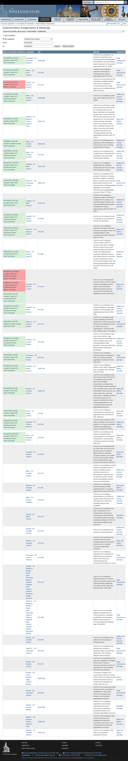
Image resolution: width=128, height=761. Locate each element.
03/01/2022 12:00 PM (11, 271)
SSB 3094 (41, 707)
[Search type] (88, 2)
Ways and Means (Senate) (120, 121)
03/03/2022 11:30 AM (11, 283)
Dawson (29, 85)
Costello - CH (30, 164)
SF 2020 (41, 531)
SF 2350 (41, 232)
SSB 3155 (41, 368)
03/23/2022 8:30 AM (10, 388)
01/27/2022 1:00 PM (11, 82)
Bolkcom (29, 119)
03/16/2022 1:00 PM (11, 366)
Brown (28, 368)
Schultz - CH (30, 82)
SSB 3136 (41, 166)
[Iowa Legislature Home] (64, 11)
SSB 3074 (41, 121)
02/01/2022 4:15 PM (11, 119)
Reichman (29, 594)
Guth (27, 73)
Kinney (28, 684)
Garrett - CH (30, 529)
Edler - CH (29, 95)
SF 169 (40, 488)
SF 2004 (41, 640)
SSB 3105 (41, 144)
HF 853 (40, 413)
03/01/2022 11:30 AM (11, 251)
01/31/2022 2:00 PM (11, 94)
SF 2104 (41, 543)
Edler (28, 166)
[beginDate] (38, 42)
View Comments (9, 63)
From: (5, 42)
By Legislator (9, 39)
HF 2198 (41, 342)
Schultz (28, 360)
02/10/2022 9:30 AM (10, 151)
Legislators (19, 19)
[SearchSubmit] (125, 2)
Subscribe (65, 745)
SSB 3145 (41, 203)
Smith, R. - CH (31, 181)
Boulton (28, 571)
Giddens (29, 582)
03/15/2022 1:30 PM (11, 355)
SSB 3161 (41, 732)
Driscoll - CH (30, 514)
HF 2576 (41, 438)
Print (123, 24)
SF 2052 (41, 500)
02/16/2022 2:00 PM (11, 200)
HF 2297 (41, 310)
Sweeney (29, 502)
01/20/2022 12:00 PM (11, 70)
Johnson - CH (30, 340)
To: (4, 46)
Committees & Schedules (25, 23)
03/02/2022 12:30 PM (11, 306)
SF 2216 (41, 155)
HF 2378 (41, 324)
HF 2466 (41, 617)
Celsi (27, 575)
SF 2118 (41, 473)
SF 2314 (41, 286)
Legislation (32, 19)
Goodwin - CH (31, 284)
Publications (83, 19)
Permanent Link (113, 24)
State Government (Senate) (121, 60)
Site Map (24, 742)
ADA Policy (98, 745)
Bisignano (29, 568)
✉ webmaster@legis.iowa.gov (45, 755)
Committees (44, 19)
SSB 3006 (41, 61)
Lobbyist (108, 19)
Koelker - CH (30, 566)
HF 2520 (41, 454)
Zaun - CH (29, 435)
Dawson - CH (30, 117)
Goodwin (29, 391)
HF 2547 (41, 357)
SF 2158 (41, 651)
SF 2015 (41, 73)
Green (28, 310)
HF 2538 (41, 557)
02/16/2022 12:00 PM (11, 180)
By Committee (10, 35)
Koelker (28, 629)
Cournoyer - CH (31, 355)
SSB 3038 (41, 678)
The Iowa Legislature (8, 23)
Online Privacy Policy (28, 748)
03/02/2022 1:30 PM (11, 321)
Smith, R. (29, 124)
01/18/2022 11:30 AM (11, 58)
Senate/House (6, 19)
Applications (25, 745)
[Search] (109, 2)
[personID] (38, 39)
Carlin (28, 675)
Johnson (29, 221)
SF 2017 (41, 85)
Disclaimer (65, 748)
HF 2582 (41, 424)
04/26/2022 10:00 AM (11, 434)
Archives (121, 19)
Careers (64, 742)
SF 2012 (41, 516)
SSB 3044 (41, 722)
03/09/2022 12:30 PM (11, 338)
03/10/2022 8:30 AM (10, 294)
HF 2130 (41, 582)
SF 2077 (41, 664)
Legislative (70, 19)
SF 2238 (41, 693)
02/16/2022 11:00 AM (11, 163)
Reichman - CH (31, 58)
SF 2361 (41, 254)
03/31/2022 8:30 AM (10, 411)
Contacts (98, 742)
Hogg (28, 679)
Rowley (28, 344)
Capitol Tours (96, 19)
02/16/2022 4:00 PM (11, 215)
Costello (29, 98)
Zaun (28, 126)
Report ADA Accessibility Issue (96, 755)
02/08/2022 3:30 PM (11, 141)
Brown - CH (30, 70)
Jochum (28, 63)
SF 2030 (41, 219)
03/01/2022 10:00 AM (11, 228)
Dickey (28, 413)
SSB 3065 (41, 98)
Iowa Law (57, 19)
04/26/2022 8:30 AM (10, 421)
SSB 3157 (41, 391)
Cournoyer (29, 61)
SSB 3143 (41, 183)
